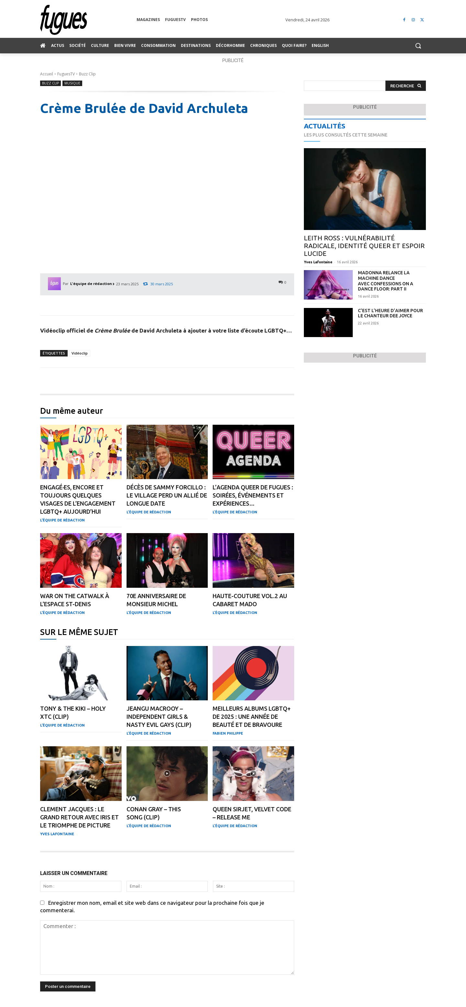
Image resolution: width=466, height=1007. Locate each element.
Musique (72, 83)
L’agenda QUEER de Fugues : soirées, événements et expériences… (253, 495)
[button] (418, 45)
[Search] (405, 86)
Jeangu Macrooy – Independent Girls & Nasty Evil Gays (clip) (159, 716)
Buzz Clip (87, 74)
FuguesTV (66, 74)
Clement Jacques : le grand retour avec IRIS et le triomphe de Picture (79, 817)
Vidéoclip (80, 353)
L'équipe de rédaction (91, 283)
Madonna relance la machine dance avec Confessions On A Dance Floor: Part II (385, 280)
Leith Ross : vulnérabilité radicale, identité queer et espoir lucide (364, 245)
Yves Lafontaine (57, 834)
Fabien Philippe (228, 733)
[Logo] (88, 20)
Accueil (46, 74)
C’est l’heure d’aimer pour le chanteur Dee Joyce (390, 313)
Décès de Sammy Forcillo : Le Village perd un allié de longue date (167, 495)
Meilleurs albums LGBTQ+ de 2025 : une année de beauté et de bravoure (252, 716)
